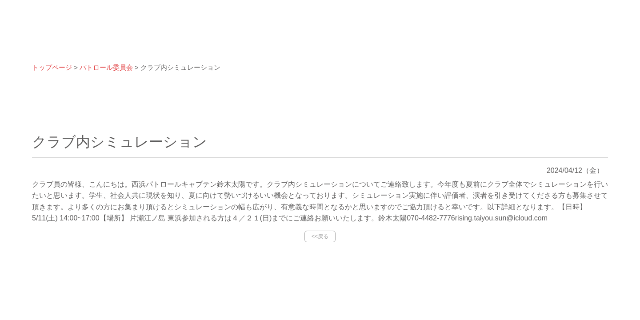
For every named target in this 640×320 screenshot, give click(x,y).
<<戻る (320, 236)
